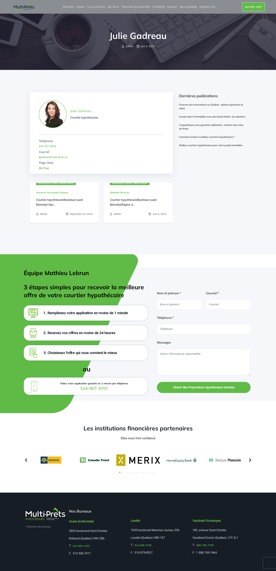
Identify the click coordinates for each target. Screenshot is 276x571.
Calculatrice (96, 6)
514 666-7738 (143, 545)
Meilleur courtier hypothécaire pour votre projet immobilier (211, 145)
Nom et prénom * (169, 293)
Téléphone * (165, 318)
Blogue (172, 6)
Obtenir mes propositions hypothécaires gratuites (204, 387)
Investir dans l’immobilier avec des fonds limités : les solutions (212, 116)
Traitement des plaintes (38, 526)
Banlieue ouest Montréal (56, 183)
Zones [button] (81, 6)
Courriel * (212, 293)
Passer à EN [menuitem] (207, 6)
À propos (158, 6)
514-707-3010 (47, 146)
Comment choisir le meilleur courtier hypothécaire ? (207, 136)
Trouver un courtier (135, 6)
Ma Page (44, 167)
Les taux (113, 6)
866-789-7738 (205, 545)
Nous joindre (189, 6)
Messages (164, 342)
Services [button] (69, 6)
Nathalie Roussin (119, 192)
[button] (26, 460)
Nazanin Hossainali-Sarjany (52, 192)
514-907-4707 (253, 6)
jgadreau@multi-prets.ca (53, 157)
